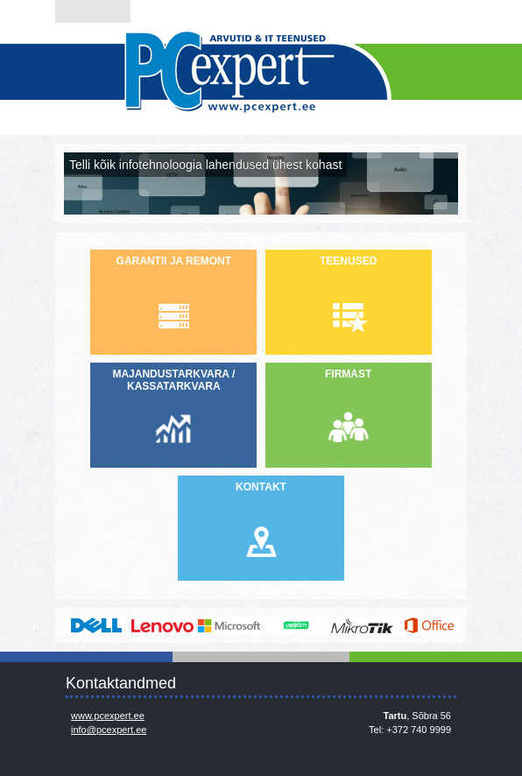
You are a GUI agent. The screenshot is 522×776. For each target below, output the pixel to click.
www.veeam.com (296, 625)
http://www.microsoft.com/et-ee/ (229, 625)
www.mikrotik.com (362, 625)
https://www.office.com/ (429, 625)
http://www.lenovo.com (162, 625)
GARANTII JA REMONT (174, 261)
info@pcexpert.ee (108, 729)
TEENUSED (348, 261)
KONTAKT (261, 487)
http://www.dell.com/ (96, 625)
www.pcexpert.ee (108, 715)
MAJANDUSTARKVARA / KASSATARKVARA (173, 380)
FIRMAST (348, 374)
